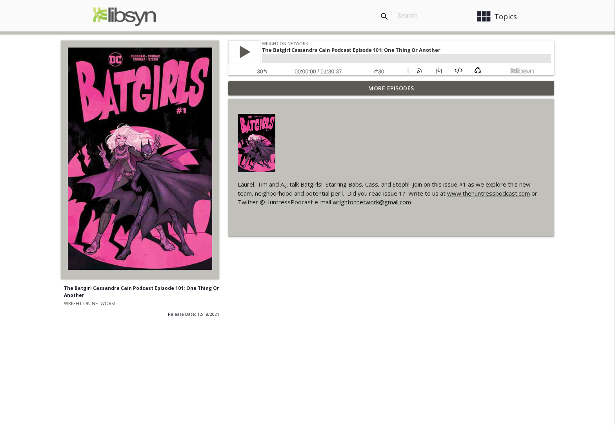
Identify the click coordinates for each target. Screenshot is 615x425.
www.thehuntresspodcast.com (488, 193)
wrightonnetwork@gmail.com (372, 202)
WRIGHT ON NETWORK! (89, 303)
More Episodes (391, 88)
